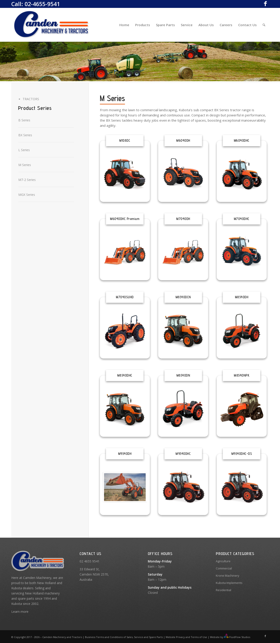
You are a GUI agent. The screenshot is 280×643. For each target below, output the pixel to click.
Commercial (224, 568)
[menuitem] (124, 25)
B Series (24, 120)
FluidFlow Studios (239, 637)
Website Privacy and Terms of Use (186, 637)
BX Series (25, 135)
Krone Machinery (227, 576)
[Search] (264, 25)
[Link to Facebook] (265, 3)
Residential (223, 590)
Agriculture (223, 561)
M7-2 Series (27, 180)
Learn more (19, 611)
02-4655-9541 (42, 4)
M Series (24, 165)
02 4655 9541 (89, 561)
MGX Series (26, 194)
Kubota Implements (229, 583)
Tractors (31, 99)
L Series (24, 150)
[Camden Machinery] (51, 25)
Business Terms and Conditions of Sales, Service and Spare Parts (123, 637)
